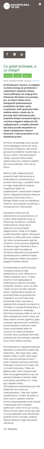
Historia (18, 76)
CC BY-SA (35, 81)
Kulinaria (8, 76)
